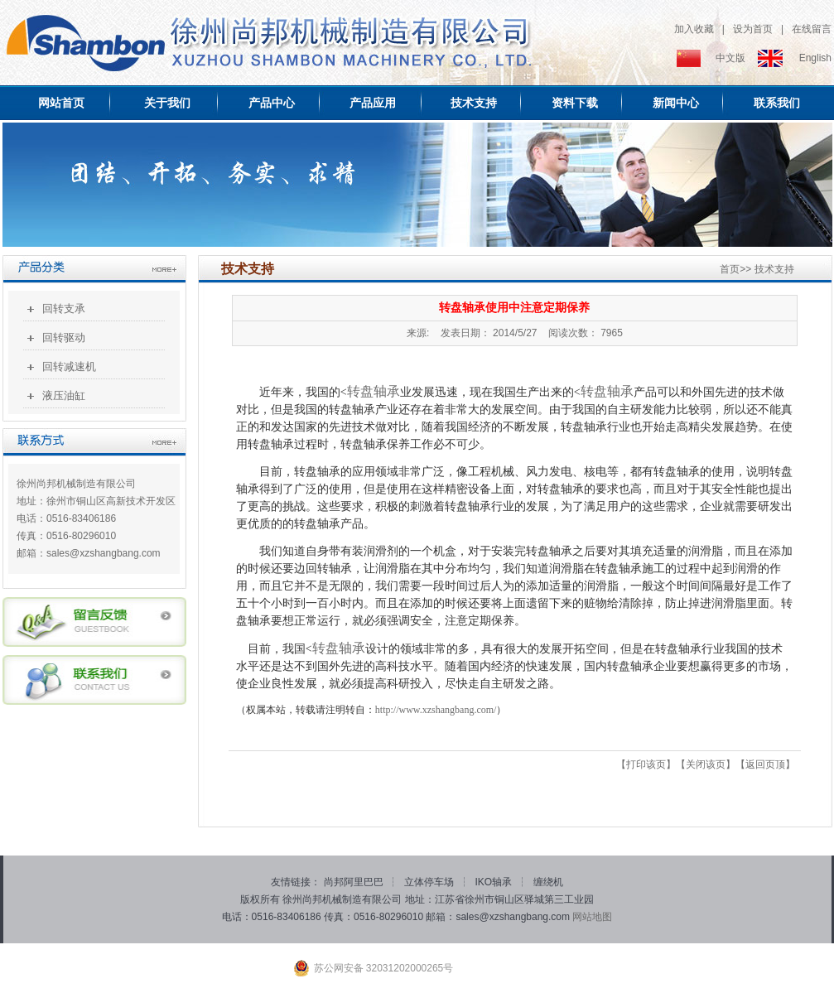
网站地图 (592, 917)
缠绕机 (548, 882)
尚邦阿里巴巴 (355, 882)
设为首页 (753, 29)
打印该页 (646, 764)
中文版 (730, 58)
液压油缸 (63, 395)
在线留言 (812, 29)
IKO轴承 (495, 882)
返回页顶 (765, 764)
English (815, 58)
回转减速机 (69, 366)
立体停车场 (430, 882)
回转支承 (63, 308)
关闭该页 (706, 764)
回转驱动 (63, 337)
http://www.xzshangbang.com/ (436, 710)
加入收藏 (694, 29)
